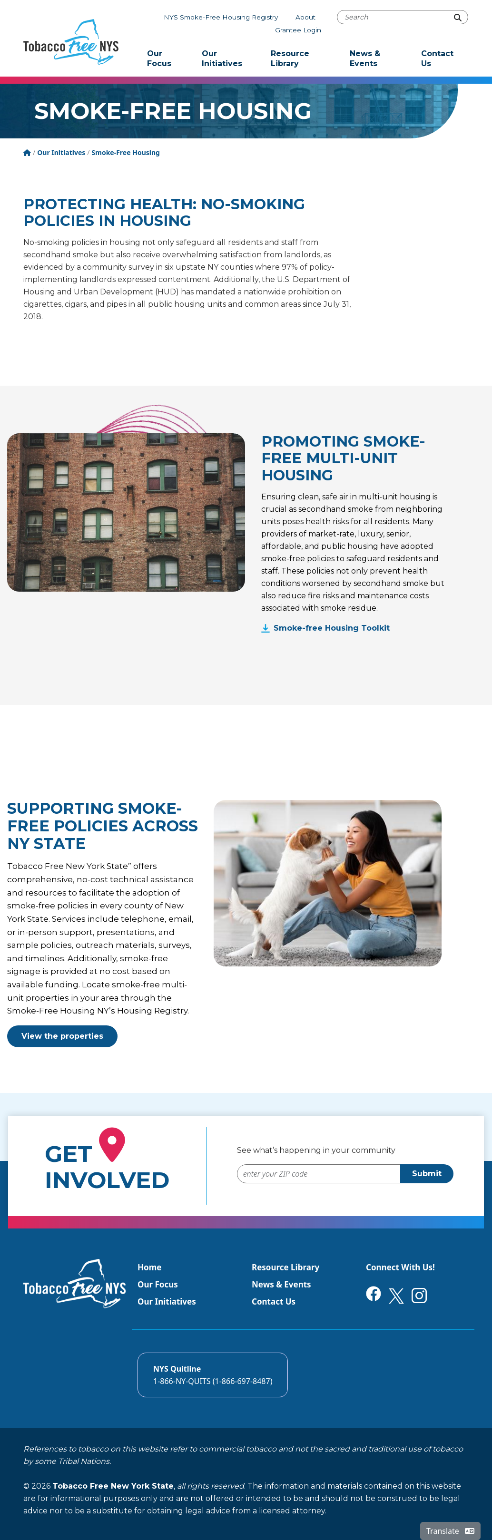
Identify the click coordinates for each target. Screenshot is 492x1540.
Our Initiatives (222, 58)
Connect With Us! (400, 1267)
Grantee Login (298, 30)
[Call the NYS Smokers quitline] (213, 1375)
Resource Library (290, 58)
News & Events (365, 58)
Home (149, 1267)
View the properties (62, 1036)
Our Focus (159, 58)
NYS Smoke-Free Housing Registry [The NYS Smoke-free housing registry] (221, 17)
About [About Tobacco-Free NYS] (305, 17)
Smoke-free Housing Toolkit (332, 628)
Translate (450, 1531)
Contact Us (437, 58)
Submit (427, 1173)
